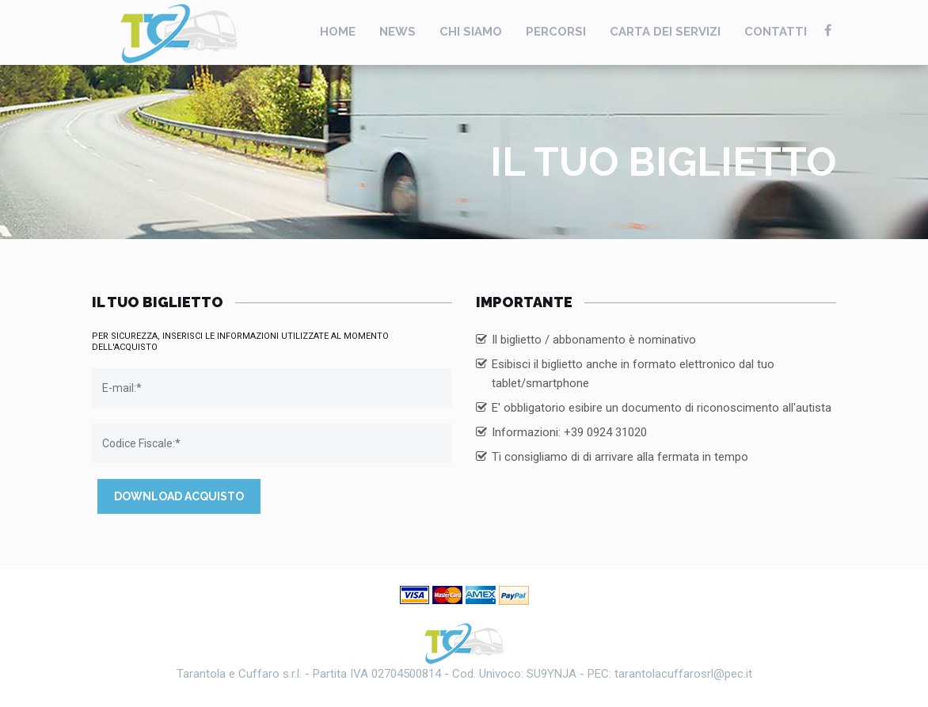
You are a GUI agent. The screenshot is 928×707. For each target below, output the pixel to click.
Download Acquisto (179, 496)
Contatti (775, 32)
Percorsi (556, 32)
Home (338, 32)
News (397, 32)
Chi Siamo (470, 32)
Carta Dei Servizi (665, 32)
